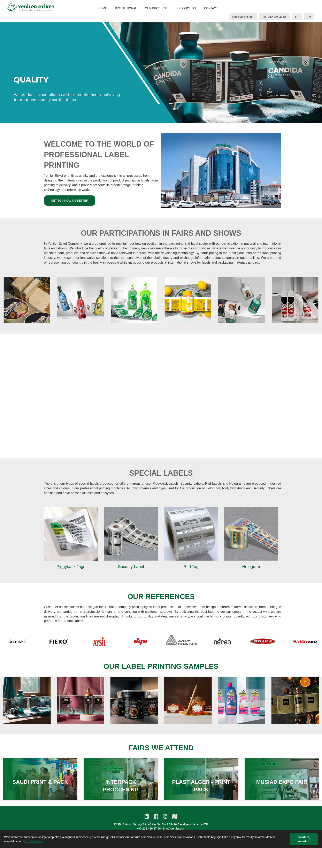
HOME (102, 8)
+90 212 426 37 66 (274, 16)
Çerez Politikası (33, 841)
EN (309, 16)
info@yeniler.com (243, 16)
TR (297, 16)
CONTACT (211, 8)
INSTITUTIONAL (126, 8)
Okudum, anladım (304, 839)
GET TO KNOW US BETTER (69, 184)
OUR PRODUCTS (156, 8)
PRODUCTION (186, 8)
